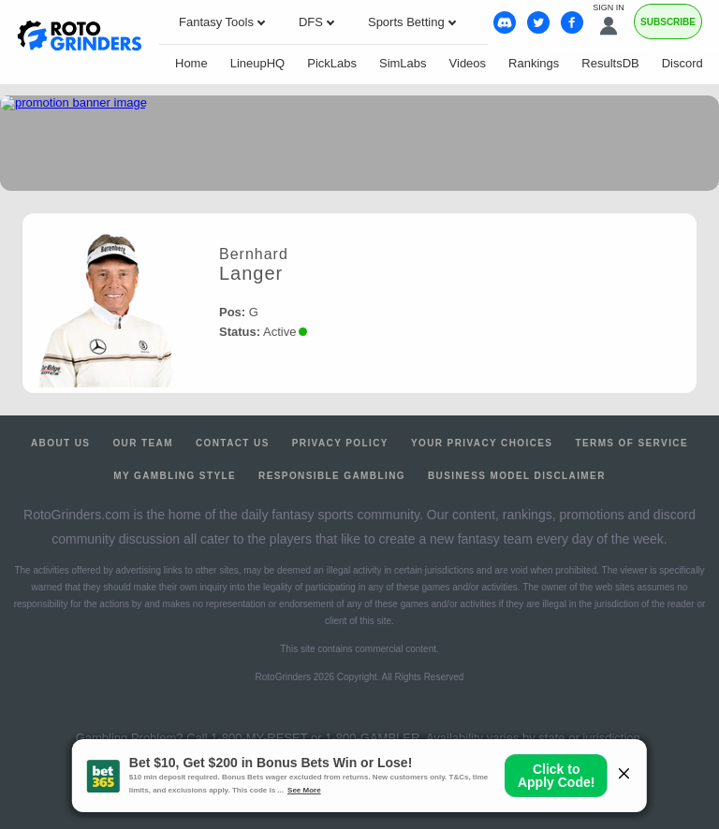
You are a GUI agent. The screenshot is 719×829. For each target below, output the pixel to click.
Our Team (142, 443)
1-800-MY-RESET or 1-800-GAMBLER (315, 738)
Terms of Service (631, 443)
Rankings (533, 63)
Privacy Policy (340, 443)
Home (191, 63)
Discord (682, 63)
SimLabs (403, 63)
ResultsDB (609, 63)
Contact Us (233, 443)
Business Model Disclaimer (517, 476)
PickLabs (332, 63)
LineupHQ (258, 63)
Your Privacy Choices (482, 443)
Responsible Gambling (331, 476)
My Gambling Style (174, 476)
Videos (468, 63)
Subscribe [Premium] (668, 22)
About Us (60, 443)
